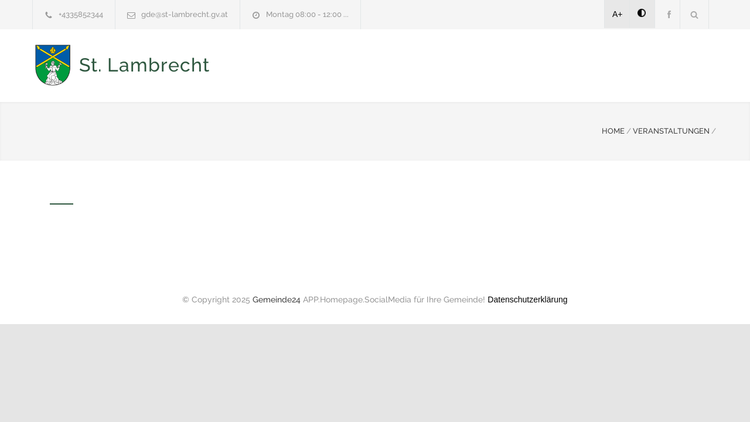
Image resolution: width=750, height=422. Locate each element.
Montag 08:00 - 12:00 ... (307, 14)
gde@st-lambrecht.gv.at (184, 14)
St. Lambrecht (144, 65)
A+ (617, 14)
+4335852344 (81, 14)
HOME (613, 129)
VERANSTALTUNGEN (671, 129)
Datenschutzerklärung (527, 298)
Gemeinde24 (277, 298)
